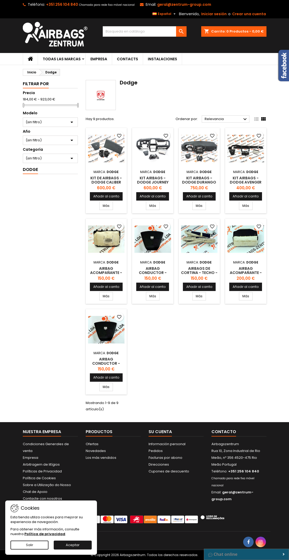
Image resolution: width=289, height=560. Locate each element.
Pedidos (156, 450)
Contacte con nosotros (42, 498)
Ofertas (92, 443)
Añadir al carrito (106, 196)
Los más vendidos (101, 457)
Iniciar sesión (214, 14)
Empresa (98, 59)
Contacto (223, 432)
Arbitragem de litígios (41, 464)
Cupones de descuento (169, 471)
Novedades (96, 450)
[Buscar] (145, 31)
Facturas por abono (165, 457)
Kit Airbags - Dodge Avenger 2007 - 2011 (245, 182)
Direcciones (159, 464)
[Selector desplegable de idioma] (164, 13)
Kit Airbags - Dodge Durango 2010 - (199, 182)
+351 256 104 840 (62, 4)
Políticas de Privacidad (42, 471)
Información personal (167, 443)
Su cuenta (160, 432)
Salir (29, 544)
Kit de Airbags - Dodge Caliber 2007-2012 (106, 182)
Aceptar (73, 544)
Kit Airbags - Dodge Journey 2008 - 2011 (152, 182)
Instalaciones (162, 59)
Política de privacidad (44, 533)
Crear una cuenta (249, 14)
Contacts (127, 59)
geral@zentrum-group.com (184, 4)
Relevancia (226, 119)
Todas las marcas (62, 59)
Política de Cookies (39, 478)
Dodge (30, 169)
